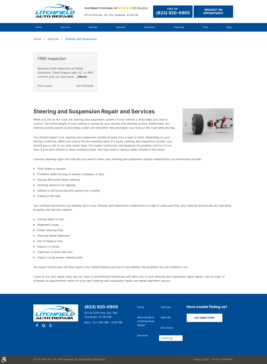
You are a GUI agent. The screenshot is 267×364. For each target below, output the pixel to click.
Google (43, 325)
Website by (221, 359)
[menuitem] (38, 27)
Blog (229, 27)
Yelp (50, 325)
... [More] (80, 77)
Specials (120, 27)
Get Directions (204, 318)
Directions (149, 27)
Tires (205, 27)
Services (65, 27)
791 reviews (140, 8)
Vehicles (92, 27)
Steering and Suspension (81, 39)
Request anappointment (213, 11)
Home (38, 27)
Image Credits (201, 359)
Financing (179, 27)
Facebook (36, 325)
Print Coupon (45, 86)
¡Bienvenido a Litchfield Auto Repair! (146, 321)
